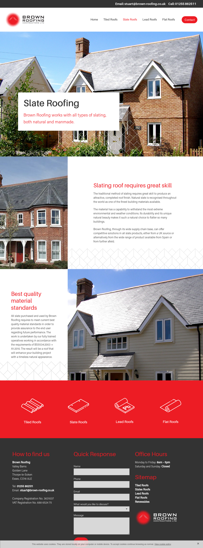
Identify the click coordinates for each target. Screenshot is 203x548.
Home (94, 19)
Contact (190, 20)
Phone (77, 479)
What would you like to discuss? (91, 504)
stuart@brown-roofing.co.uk (145, 4)
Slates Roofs (142, 489)
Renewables (142, 501)
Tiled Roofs (110, 19)
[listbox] (102, 509)
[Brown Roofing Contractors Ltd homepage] (25, 19)
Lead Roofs (149, 19)
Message (79, 515)
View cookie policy (162, 544)
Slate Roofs (130, 19)
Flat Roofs (168, 19)
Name (77, 466)
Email (77, 491)
